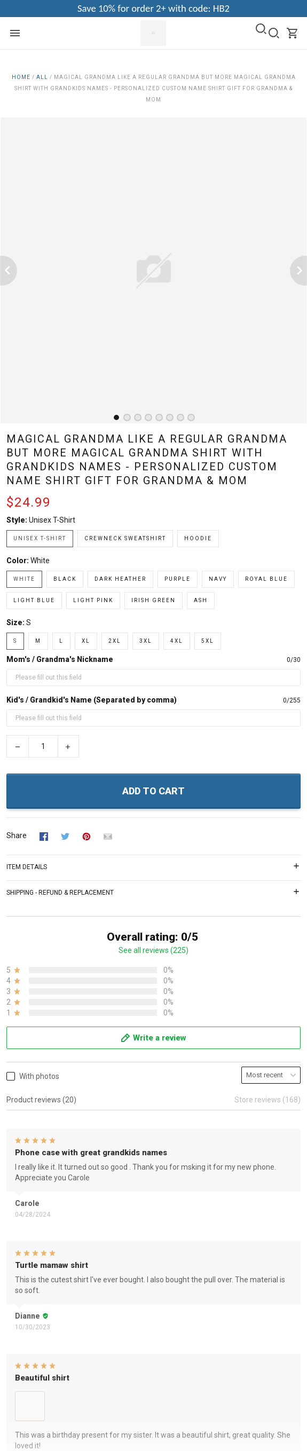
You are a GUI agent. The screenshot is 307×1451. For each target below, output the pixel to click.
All (42, 77)
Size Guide (24, 1341)
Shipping (21, 1240)
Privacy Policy (29, 1212)
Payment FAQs (31, 1370)
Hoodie (198, 538)
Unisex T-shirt (52, 520)
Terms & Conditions (39, 1197)
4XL (176, 641)
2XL (114, 641)
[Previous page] (8, 271)
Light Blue (34, 600)
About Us (21, 1183)
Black (64, 579)
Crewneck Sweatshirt (125, 538)
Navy (218, 579)
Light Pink (93, 600)
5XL (207, 641)
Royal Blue (266, 579)
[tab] (116, 417)
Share (16, 835)
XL (86, 641)
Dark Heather (120, 579)
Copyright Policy (33, 1255)
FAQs (15, 1312)
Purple (177, 579)
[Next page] (298, 271)
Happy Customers (36, 1269)
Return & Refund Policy (45, 1226)
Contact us (24, 1327)
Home (21, 77)
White (40, 560)
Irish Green (153, 600)
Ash (201, 600)
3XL (145, 641)
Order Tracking (31, 1356)
